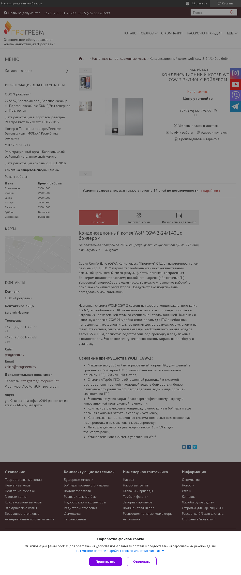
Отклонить (141, 561)
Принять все (106, 561)
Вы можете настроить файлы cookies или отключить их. (118, 551)
